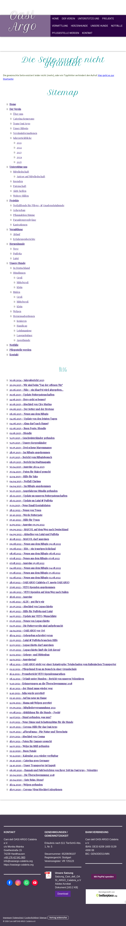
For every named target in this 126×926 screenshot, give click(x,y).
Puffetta (17, 253)
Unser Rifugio (20, 128)
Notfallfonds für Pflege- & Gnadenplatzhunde (38, 205)
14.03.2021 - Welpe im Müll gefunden (29, 746)
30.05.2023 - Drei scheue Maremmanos (30, 447)
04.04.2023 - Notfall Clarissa (25, 481)
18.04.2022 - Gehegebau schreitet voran (31, 635)
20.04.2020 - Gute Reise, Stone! (26, 779)
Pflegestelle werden (65, 33)
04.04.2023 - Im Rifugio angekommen (30, 486)
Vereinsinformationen (25, 133)
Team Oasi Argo (21, 123)
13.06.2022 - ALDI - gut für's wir (26, 601)
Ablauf (16, 234)
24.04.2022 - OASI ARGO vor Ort (27, 630)
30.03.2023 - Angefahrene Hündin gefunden (33, 490)
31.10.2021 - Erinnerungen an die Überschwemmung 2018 (40, 683)
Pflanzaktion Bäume (24, 215)
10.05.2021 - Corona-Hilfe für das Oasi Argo (33, 726)
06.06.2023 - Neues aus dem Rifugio (28, 413)
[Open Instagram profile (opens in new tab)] (18, 883)
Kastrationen (20, 224)
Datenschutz (18, 917)
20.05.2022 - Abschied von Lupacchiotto (31, 606)
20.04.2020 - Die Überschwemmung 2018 (31, 775)
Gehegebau (19, 210)
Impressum (7, 917)
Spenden (18, 181)
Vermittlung (60, 25)
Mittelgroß (23, 282)
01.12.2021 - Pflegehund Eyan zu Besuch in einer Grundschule (43, 669)
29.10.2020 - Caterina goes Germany (29, 760)
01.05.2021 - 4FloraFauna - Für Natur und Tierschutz (38, 731)
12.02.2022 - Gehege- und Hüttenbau (29, 654)
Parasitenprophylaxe (24, 219)
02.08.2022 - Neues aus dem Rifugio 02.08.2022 (35, 577)
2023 (19, 152)
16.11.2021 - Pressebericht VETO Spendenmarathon (37, 673)
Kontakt (87, 33)
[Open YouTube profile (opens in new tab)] (35, 883)
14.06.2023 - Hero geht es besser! (27, 399)
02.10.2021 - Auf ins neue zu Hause (28, 698)
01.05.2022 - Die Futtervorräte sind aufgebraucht (36, 625)
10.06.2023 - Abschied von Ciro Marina (30, 404)
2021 (19, 142)
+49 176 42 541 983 (14, 857)
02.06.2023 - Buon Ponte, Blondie (27, 428)
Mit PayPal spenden (104, 876)
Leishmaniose (24, 330)
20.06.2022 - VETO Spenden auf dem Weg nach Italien (38, 592)
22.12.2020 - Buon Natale (22, 751)
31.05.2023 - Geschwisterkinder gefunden (32, 438)
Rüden (16, 292)
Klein (19, 287)
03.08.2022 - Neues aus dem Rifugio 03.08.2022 (34, 572)
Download (63, 893)
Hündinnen (19, 272)
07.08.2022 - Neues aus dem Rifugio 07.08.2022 (34, 558)
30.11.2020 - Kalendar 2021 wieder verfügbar (33, 755)
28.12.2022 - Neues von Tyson (25, 510)
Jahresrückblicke (22, 137)
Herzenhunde (79, 25)
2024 (19, 157)
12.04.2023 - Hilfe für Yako (23, 476)
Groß (19, 277)
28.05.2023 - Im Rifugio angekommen (29, 452)
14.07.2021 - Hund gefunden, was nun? (30, 717)
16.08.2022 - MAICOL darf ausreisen (29, 539)
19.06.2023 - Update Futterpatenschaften (31, 394)
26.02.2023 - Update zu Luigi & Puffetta (31, 500)
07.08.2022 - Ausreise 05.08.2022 (26, 563)
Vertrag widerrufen (58, 917)
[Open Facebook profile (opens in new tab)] (10, 883)
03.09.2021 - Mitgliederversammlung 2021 (32, 707)
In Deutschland (21, 267)
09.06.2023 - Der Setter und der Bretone (31, 409)
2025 (19, 162)
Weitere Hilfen (21, 195)
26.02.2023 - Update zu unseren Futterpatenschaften (38, 495)
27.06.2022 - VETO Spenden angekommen (32, 587)
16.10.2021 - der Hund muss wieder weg (31, 688)
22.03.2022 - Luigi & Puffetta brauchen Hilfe (33, 640)
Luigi (16, 258)
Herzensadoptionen (24, 316)
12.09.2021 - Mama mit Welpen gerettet (30, 702)
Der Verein (68, 18)
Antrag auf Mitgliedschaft (31, 176)
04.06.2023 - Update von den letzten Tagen (33, 418)
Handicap (22, 325)
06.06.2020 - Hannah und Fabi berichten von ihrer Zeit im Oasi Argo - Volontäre (53, 770)
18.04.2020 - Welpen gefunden (26, 784)
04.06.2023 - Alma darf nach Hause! (28, 423)
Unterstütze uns (88, 18)
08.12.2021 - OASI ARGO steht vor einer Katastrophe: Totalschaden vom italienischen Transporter (62, 664)
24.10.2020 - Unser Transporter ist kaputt (32, 765)
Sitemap (43, 917)
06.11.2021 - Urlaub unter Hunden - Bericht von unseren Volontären (46, 678)
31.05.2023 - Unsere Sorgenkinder (28, 442)
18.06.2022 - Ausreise (20, 596)
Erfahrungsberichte (24, 239)
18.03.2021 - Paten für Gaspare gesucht (30, 741)
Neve (15, 248)
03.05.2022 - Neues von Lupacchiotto (29, 620)
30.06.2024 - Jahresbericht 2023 (26, 380)
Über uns (18, 113)
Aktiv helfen (19, 190)
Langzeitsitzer (24, 335)
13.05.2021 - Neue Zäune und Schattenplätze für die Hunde (41, 722)
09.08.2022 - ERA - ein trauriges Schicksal (32, 548)
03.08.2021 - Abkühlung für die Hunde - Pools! (34, 712)
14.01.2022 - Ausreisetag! (22, 659)
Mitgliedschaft (21, 171)
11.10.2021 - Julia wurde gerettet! (26, 693)
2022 (19, 147)
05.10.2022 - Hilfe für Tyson (24, 519)
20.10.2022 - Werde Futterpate (25, 515)
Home (55, 18)
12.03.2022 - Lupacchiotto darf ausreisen (31, 645)
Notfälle (116, 25)
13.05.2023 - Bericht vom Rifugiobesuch (30, 457)
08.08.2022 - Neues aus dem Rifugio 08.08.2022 (35, 553)
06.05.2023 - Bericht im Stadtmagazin (30, 462)
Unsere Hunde (99, 25)
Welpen (17, 311)
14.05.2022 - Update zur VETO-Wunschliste (32, 616)
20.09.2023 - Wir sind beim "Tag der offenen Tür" (36, 385)
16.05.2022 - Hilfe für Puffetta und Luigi (31, 611)
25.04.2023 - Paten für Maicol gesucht (30, 471)
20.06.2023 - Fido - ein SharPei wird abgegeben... (36, 389)
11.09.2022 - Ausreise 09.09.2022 (26, 524)
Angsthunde (23, 340)
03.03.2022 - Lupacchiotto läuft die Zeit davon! (34, 649)
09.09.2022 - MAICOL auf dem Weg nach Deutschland (38, 529)
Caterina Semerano (23, 118)
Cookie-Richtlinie (31, 917)
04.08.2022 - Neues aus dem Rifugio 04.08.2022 (35, 568)
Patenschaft (19, 186)
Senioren (22, 320)
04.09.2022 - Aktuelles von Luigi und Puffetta (34, 534)
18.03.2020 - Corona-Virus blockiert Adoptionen (35, 789)
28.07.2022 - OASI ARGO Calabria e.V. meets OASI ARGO (39, 582)
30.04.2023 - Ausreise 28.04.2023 (26, 466)
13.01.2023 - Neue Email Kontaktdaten (29, 505)
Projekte (108, 18)
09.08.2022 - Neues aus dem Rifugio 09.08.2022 (35, 543)
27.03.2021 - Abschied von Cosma (27, 736)
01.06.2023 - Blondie (20, 433)
